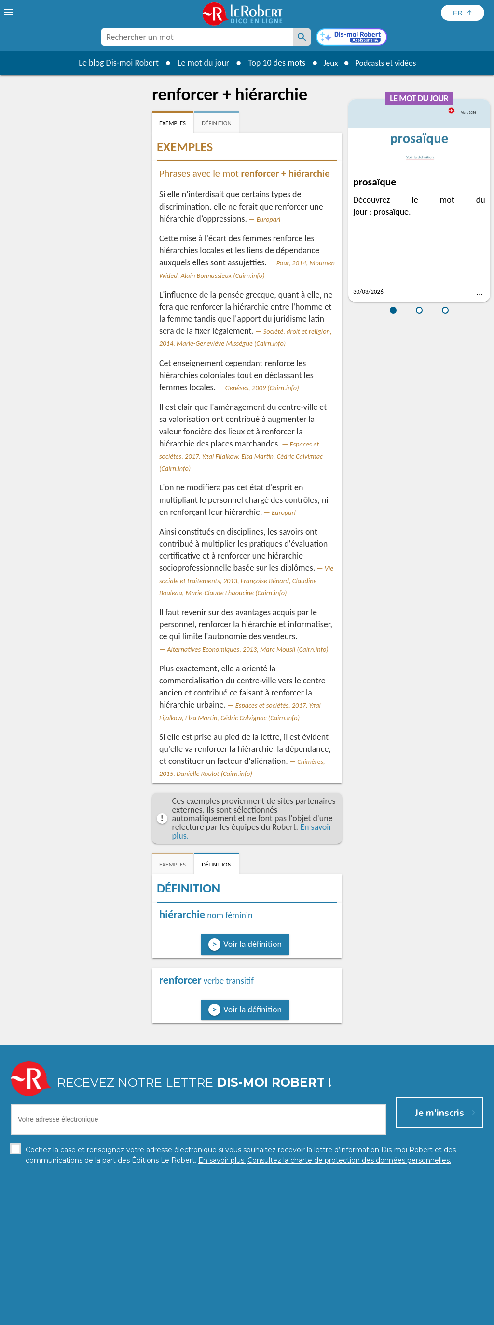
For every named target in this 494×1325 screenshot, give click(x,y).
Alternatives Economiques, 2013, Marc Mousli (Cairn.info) (247, 649)
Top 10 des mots (273, 62)
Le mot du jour (199, 62)
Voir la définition (252, 944)
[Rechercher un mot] (302, 37)
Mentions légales (246, 1315)
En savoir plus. (430, 1300)
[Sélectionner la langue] (462, 13)
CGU (354, 1315)
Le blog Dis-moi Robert (115, 62)
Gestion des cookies (310, 1315)
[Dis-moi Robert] (352, 38)
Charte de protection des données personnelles (139, 1315)
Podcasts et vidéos (387, 62)
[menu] (9, 12)
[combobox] (197, 37)
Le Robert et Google (398, 1315)
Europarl (269, 219)
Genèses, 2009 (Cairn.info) (262, 387)
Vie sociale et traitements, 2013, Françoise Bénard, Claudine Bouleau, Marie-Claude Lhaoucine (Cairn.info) (246, 580)
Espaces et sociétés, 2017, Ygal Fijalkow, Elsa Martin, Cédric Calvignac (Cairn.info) (241, 456)
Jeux (328, 62)
